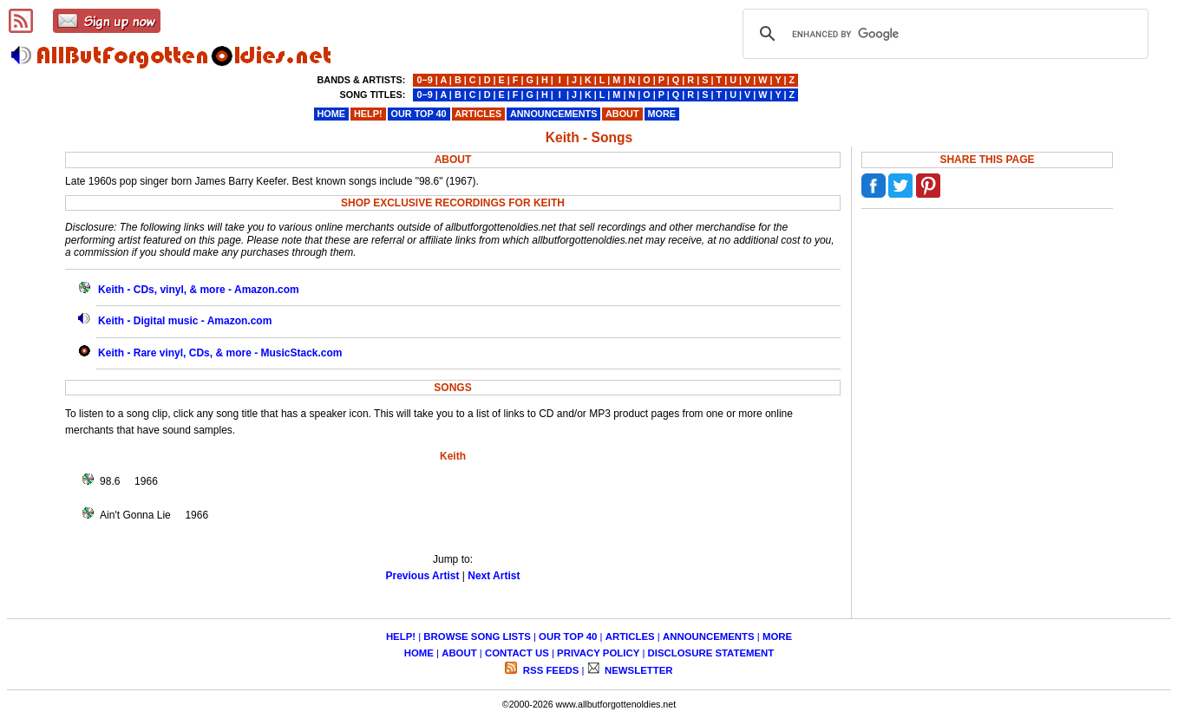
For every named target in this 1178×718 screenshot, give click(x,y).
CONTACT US (517, 653)
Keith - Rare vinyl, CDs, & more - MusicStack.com (220, 353)
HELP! (401, 636)
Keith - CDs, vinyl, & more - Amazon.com (198, 290)
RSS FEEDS (549, 670)
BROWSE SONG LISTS (476, 636)
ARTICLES (630, 636)
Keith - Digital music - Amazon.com (185, 321)
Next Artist (494, 576)
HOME (419, 653)
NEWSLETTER (637, 670)
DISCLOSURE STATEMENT (711, 653)
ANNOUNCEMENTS (709, 636)
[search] (943, 33)
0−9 (424, 80)
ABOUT (459, 653)
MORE (777, 636)
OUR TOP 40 (568, 636)
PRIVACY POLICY (598, 653)
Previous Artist (423, 576)
